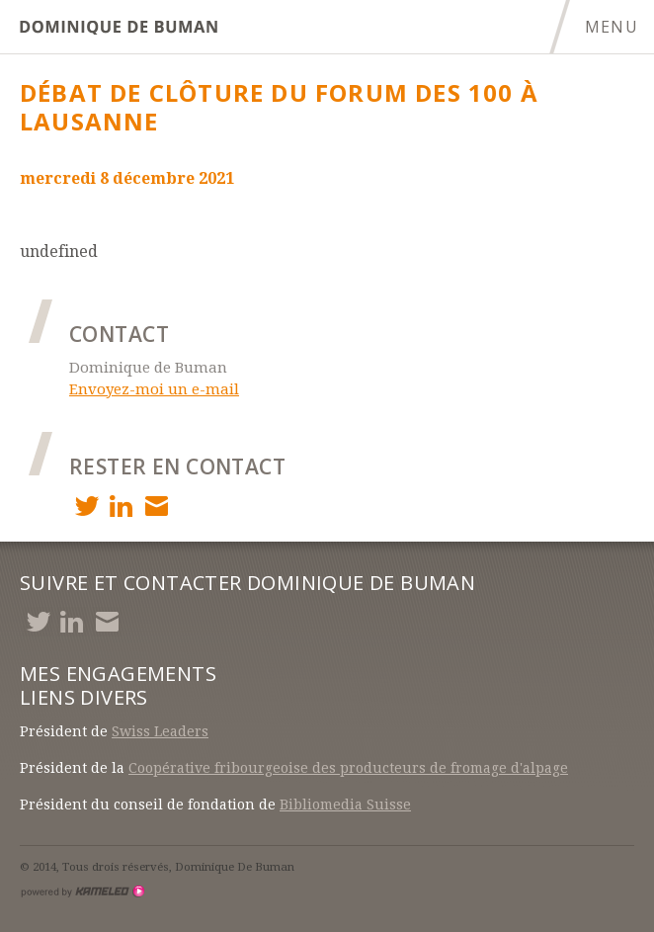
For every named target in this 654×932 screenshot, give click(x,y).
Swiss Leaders (160, 731)
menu (619, 27)
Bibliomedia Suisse (345, 804)
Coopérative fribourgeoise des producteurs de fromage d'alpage (348, 768)
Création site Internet (82, 891)
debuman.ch (118, 27)
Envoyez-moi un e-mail (154, 389)
